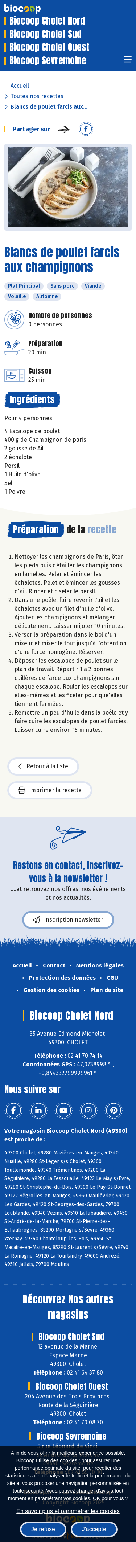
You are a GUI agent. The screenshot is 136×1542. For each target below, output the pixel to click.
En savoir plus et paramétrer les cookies (68, 1511)
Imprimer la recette (50, 790)
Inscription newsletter (68, 919)
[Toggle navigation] (128, 61)
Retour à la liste (43, 766)
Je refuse (43, 1529)
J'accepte (94, 1529)
